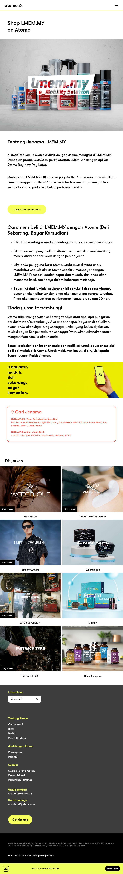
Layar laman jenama (27, 209)
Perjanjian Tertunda (20, 779)
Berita (12, 733)
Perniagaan (15, 752)
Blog (11, 728)
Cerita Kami (15, 724)
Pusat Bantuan (17, 737)
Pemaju (12, 756)
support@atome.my (20, 793)
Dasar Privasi (16, 775)
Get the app (20, 819)
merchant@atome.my (21, 804)
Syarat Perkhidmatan (21, 770)
